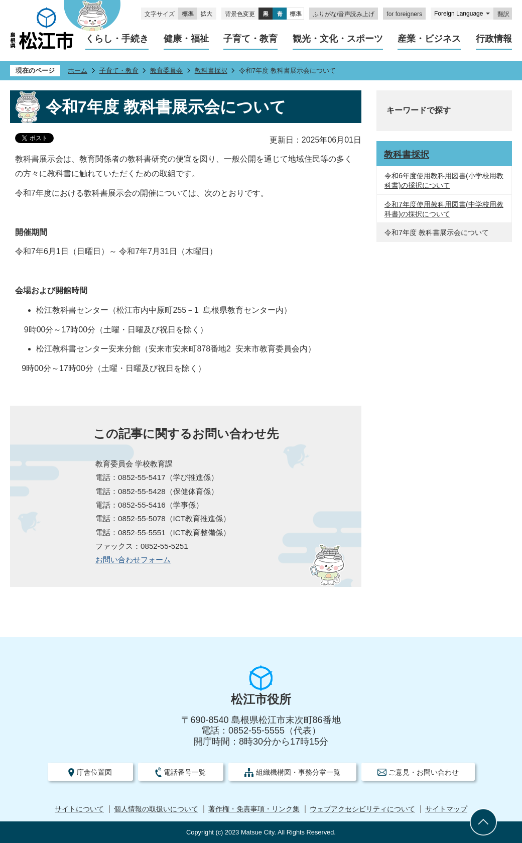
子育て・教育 (119, 70)
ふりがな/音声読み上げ (343, 14)
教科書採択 (211, 70)
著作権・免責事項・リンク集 (254, 809)
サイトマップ (446, 809)
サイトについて (79, 809)
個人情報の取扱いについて (156, 809)
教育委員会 (166, 70)
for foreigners (404, 14)
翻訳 (503, 14)
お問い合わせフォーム (133, 559)
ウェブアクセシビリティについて (362, 809)
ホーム (77, 70)
